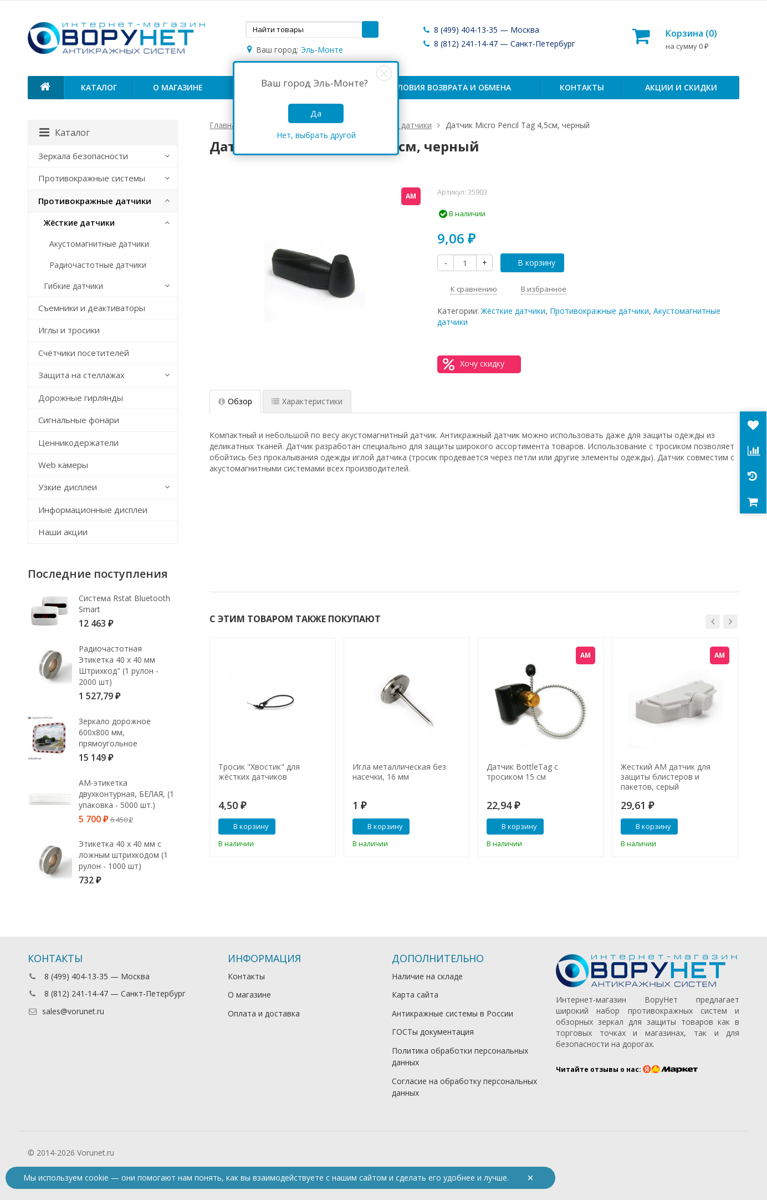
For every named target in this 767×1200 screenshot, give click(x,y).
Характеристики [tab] (307, 401)
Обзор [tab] (235, 401)
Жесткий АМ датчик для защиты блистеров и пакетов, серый (665, 777)
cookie (97, 1177)
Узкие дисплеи (67, 486)
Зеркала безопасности (83, 155)
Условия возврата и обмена (449, 87)
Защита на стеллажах (81, 374)
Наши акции (63, 531)
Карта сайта (415, 994)
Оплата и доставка (264, 1013)
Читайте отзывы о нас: (627, 1069)
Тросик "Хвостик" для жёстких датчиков (259, 772)
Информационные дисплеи (92, 509)
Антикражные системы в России (452, 1013)
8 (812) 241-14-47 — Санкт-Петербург (498, 43)
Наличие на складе (427, 976)
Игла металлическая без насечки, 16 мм (399, 772)
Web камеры (63, 464)
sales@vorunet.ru (66, 1011)
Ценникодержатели (78, 442)
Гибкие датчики (73, 286)
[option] (273, 747)
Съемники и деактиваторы (91, 307)
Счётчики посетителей (83, 352)
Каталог (99, 87)
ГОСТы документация (433, 1031)
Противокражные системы (91, 178)
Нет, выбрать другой (316, 135)
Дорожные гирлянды (80, 397)
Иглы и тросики (69, 329)
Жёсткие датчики (513, 311)
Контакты (582, 87)
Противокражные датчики (599, 311)
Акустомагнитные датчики (99, 243)
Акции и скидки (681, 87)
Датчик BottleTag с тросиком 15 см (522, 772)
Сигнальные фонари (78, 419)
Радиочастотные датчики (97, 265)
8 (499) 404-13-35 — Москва (480, 29)
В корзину (530, 262)
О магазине (178, 87)
